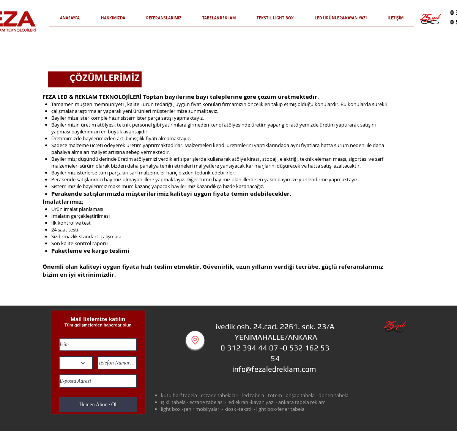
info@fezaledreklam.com (274, 368)
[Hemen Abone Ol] (98, 404)
